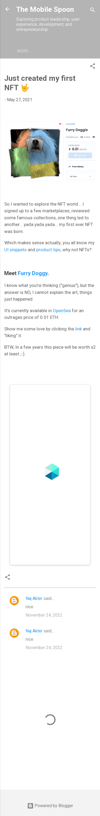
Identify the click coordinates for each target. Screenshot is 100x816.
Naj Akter (34, 598)
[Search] (92, 11)
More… (42, 51)
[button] (92, 67)
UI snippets (15, 249)
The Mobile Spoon (45, 9)
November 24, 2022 (44, 615)
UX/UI (22, 51)
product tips (48, 249)
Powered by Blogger (50, 805)
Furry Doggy (32, 273)
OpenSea (62, 310)
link (78, 329)
